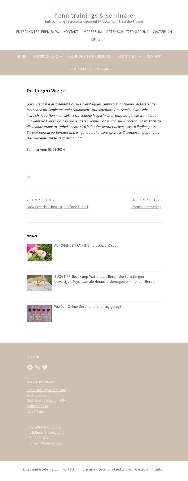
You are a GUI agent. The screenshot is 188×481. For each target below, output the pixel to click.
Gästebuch (162, 31)
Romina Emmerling (146, 206)
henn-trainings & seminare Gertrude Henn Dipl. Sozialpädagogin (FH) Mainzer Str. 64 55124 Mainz (47, 400)
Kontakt (70, 31)
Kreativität (127, 56)
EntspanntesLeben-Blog (37, 31)
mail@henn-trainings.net (45, 432)
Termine (104, 69)
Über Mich (79, 69)
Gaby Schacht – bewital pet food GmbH (57, 206)
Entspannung (46, 56)
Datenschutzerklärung (127, 31)
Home (21, 56)
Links (96, 39)
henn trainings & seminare (94, 15)
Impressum (92, 31)
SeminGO (154, 56)
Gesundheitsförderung (88, 56)
